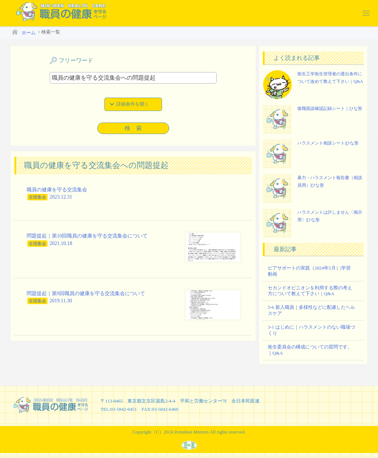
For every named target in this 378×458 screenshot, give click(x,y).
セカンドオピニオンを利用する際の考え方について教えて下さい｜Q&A (310, 291)
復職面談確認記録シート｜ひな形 (329, 108)
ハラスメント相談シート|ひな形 (328, 143)
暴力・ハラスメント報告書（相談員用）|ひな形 (329, 181)
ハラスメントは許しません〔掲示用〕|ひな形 (329, 216)
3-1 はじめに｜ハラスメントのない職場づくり (311, 330)
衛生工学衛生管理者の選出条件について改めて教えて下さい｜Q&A (330, 77)
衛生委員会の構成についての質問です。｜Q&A (310, 350)
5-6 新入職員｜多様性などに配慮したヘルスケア (311, 310)
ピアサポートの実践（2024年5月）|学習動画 (309, 271)
